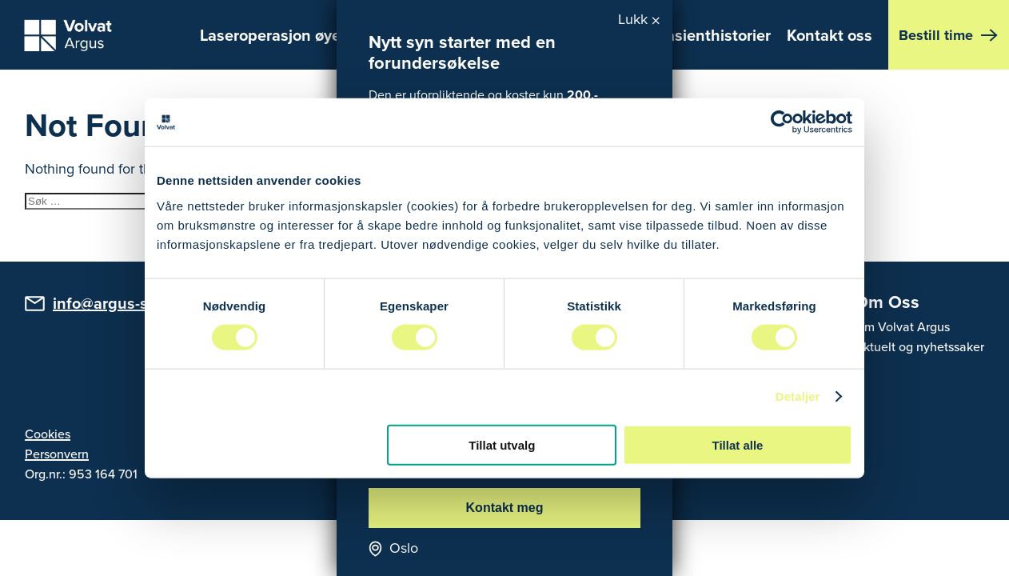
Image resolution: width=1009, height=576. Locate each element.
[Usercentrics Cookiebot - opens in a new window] (782, 122)
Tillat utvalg (502, 444)
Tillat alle (737, 444)
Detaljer (798, 396)
